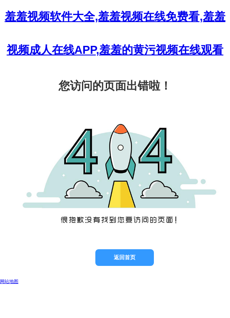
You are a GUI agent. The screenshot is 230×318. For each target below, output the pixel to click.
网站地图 (9, 281)
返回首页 (124, 257)
